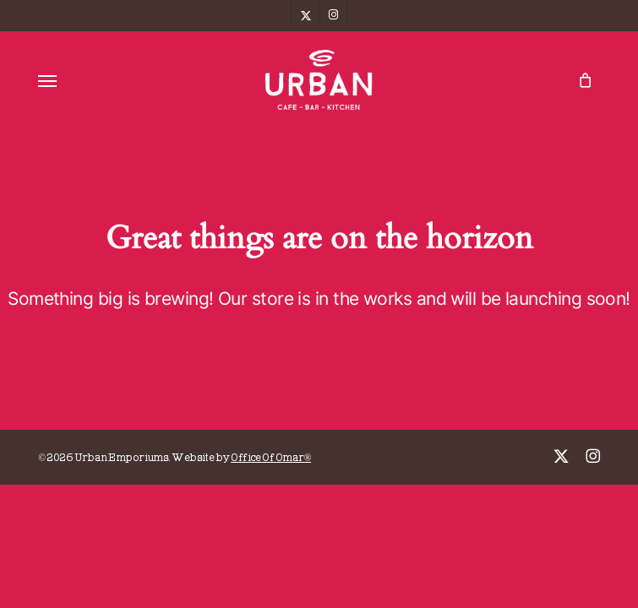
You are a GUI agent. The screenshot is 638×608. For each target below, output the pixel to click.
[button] (47, 80)
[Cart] (581, 79)
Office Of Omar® (271, 458)
